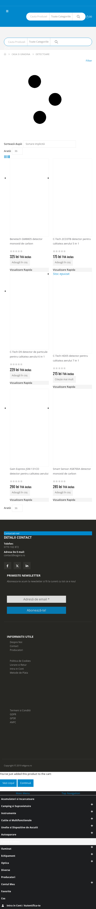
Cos (3, 898)
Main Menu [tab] (23, 793)
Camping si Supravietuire (16, 806)
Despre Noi (16, 642)
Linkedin (27, 565)
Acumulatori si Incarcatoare (17, 798)
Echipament (8, 855)
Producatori (16, 650)
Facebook (7, 565)
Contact (14, 646)
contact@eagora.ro (14, 555)
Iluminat (6, 848)
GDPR (13, 714)
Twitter (17, 565)
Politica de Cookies (20, 660)
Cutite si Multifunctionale (16, 820)
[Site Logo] (15, 21)
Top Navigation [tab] (71, 793)
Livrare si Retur (18, 664)
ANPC (13, 722)
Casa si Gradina (10, 841)
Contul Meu (8, 884)
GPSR (13, 718)
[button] (7, 11)
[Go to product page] (72, 427)
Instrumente (8, 813)
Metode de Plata (19, 672)
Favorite (6, 891)
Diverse (5, 870)
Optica (5, 862)
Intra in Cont (17, 668)
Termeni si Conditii (20, 710)
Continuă (25, 783)
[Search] (78, 17)
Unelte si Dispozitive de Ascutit (19, 827)
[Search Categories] (60, 17)
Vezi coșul (8, 783)
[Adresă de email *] (36, 599)
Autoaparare (8, 834)
